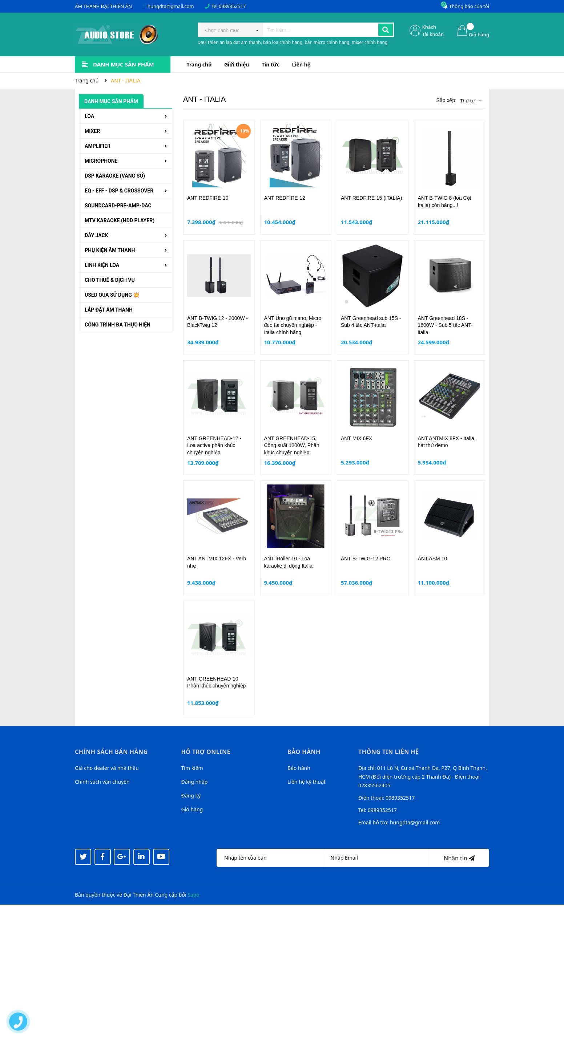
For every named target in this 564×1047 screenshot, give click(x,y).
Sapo (194, 894)
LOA (89, 116)
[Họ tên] (270, 858)
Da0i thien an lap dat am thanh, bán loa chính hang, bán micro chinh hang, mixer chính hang (293, 42)
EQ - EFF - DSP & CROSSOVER (119, 191)
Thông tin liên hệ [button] (388, 752)
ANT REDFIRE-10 (207, 198)
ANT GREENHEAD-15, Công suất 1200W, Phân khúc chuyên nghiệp (291, 445)
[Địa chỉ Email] (376, 858)
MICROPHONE (101, 161)
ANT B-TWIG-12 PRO (366, 558)
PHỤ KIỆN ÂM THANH (110, 250)
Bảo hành (298, 767)
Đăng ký (191, 795)
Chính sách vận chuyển (102, 781)
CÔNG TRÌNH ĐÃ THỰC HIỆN (117, 325)
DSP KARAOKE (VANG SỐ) (115, 176)
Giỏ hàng (192, 809)
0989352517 (232, 6)
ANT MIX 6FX (356, 438)
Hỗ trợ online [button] (205, 752)
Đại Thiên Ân (139, 894)
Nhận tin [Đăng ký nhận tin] (459, 858)
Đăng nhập (194, 781)
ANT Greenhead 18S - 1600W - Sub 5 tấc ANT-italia (445, 325)
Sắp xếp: (446, 100)
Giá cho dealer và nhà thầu (107, 767)
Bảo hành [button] (304, 752)
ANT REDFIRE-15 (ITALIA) (371, 198)
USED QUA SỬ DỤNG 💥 (112, 295)
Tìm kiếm (192, 767)
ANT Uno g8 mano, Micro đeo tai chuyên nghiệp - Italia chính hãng (293, 325)
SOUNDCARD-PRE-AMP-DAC (118, 205)
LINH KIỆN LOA (102, 265)
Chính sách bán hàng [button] (111, 752)
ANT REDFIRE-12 (284, 198)
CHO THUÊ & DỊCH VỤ (110, 280)
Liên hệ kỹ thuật (306, 781)
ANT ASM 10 (432, 558)
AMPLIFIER (97, 146)
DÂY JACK (96, 235)
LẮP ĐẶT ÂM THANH (109, 310)
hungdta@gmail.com (171, 6)
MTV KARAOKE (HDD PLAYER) (119, 220)
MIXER (92, 131)
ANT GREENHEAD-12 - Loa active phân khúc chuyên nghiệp (214, 445)
